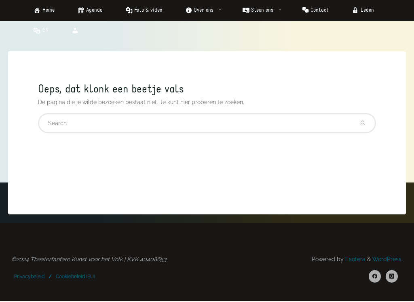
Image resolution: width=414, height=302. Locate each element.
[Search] (363, 124)
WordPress (386, 259)
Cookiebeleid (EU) (75, 276)
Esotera (354, 259)
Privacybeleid (30, 276)
